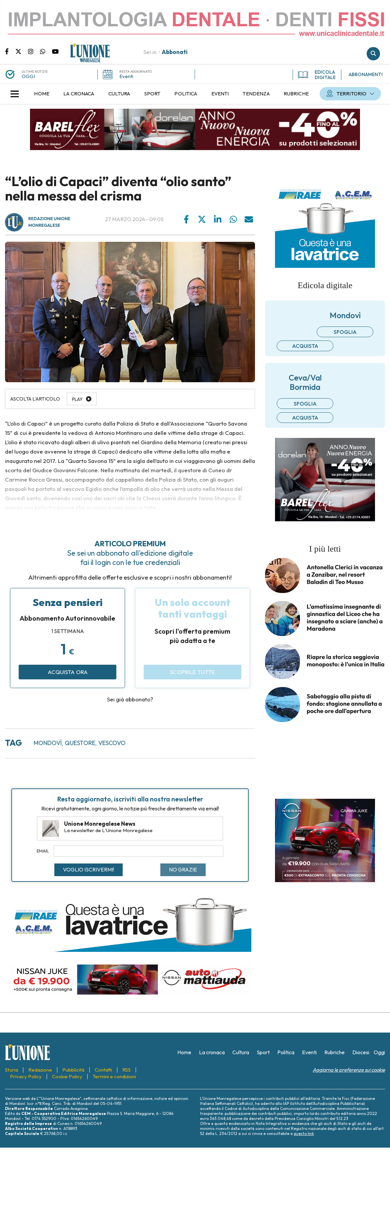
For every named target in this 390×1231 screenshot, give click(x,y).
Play (77, 399)
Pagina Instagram (34, 51)
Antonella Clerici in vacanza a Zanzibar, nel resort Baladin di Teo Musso (345, 575)
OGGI (28, 76)
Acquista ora (68, 671)
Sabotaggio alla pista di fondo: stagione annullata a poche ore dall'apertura (344, 704)
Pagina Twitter (21, 51)
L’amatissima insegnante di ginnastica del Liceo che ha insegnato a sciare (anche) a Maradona (345, 617)
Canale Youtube (55, 51)
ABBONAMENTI (366, 74)
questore (80, 743)
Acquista (305, 346)
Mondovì (48, 743)
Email (43, 850)
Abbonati (175, 51)
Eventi (126, 76)
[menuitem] (42, 94)
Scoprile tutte (192, 671)
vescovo (112, 743)
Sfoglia (345, 332)
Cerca (373, 53)
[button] (14, 94)
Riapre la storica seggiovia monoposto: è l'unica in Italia (346, 660)
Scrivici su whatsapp (46, 51)
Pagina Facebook (10, 51)
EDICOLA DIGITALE (317, 74)
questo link (304, 1133)
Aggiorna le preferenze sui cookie (349, 1070)
